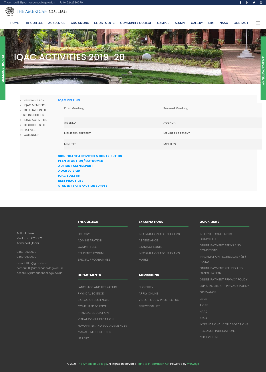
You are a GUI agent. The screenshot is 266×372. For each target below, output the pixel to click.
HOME (14, 23)
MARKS (143, 259)
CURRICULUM (209, 337)
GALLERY (197, 23)
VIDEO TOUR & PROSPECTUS (159, 300)
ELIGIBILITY (146, 287)
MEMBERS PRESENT (77, 133)
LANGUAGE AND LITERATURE (98, 287)
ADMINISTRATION (90, 240)
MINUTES (70, 144)
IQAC (203, 318)
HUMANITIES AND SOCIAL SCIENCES (102, 325)
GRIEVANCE (208, 292)
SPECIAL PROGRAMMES (94, 259)
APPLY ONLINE (148, 293)
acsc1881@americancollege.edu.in (39, 273)
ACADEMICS (56, 23)
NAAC (224, 23)
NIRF (211, 23)
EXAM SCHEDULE (150, 247)
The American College (92, 364)
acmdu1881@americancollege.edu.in (40, 268)
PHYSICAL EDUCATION (93, 313)
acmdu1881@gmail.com (32, 263)
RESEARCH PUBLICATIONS (217, 331)
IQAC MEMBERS (34, 105)
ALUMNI (180, 23)
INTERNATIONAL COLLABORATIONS (224, 324)
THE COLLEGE (33, 23)
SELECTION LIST (149, 306)
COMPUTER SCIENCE (92, 306)
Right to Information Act (153, 364)
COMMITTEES (87, 247)
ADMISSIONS (80, 23)
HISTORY (84, 234)
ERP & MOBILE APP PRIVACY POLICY (224, 286)
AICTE (204, 305)
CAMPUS (163, 23)
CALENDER (31, 135)
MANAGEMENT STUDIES (94, 332)
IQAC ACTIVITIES (35, 120)
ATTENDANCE (148, 240)
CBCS (203, 299)
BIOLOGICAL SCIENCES (93, 300)
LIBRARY (83, 338)
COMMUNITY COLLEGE (136, 23)
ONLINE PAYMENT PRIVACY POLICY (223, 279)
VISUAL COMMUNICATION (96, 319)
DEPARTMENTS (104, 23)
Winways (193, 364)
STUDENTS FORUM (91, 253)
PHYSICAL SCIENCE (91, 293)
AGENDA (70, 123)
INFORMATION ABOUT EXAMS (159, 234)
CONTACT (241, 23)
